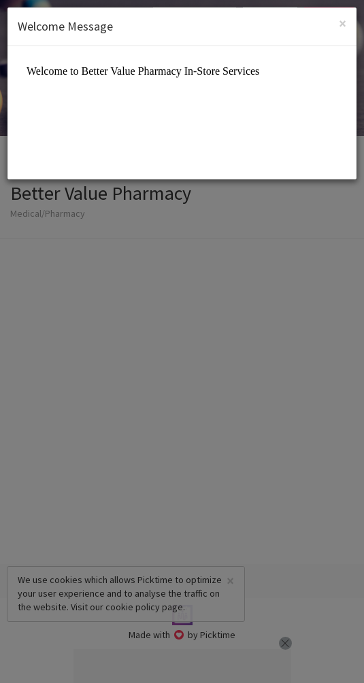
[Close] (342, 23)
